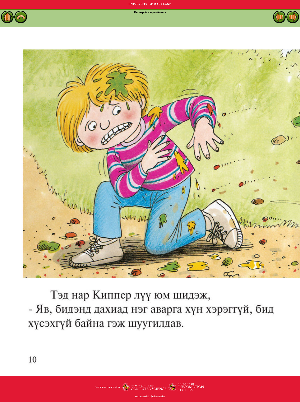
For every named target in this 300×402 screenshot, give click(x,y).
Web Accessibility (143, 396)
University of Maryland (150, 4)
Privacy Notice (158, 396)
